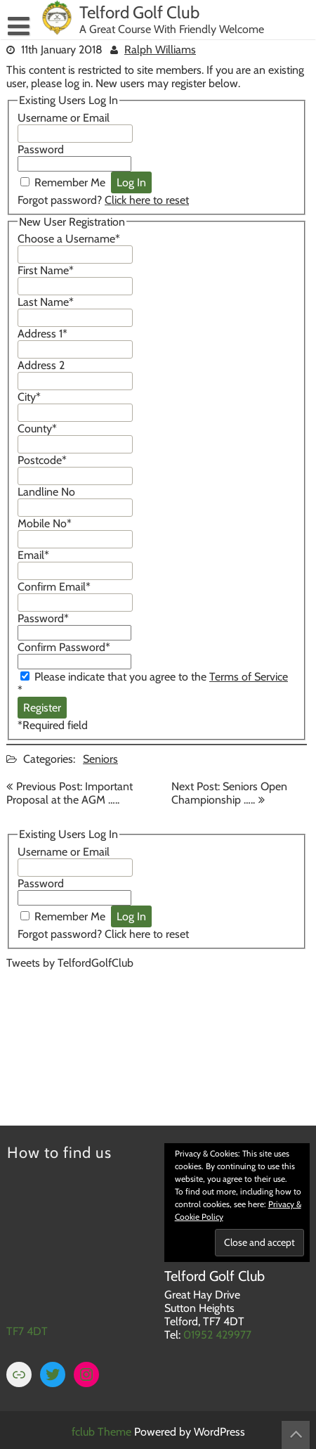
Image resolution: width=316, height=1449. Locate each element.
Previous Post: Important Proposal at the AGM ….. (69, 793)
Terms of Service (248, 676)
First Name (46, 270)
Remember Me (69, 182)
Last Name (46, 302)
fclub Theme (103, 1431)
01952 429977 (217, 1334)
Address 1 (42, 333)
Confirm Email (54, 586)
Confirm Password (64, 647)
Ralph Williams (160, 49)
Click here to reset (147, 200)
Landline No (46, 491)
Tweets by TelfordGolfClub (69, 963)
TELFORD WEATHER (156, 1037)
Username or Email (64, 117)
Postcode (42, 460)
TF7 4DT (27, 1331)
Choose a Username (69, 238)
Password (41, 149)
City (29, 397)
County (37, 428)
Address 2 (41, 365)
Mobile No (45, 523)
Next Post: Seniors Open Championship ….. (229, 793)
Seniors (100, 759)
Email (33, 555)
